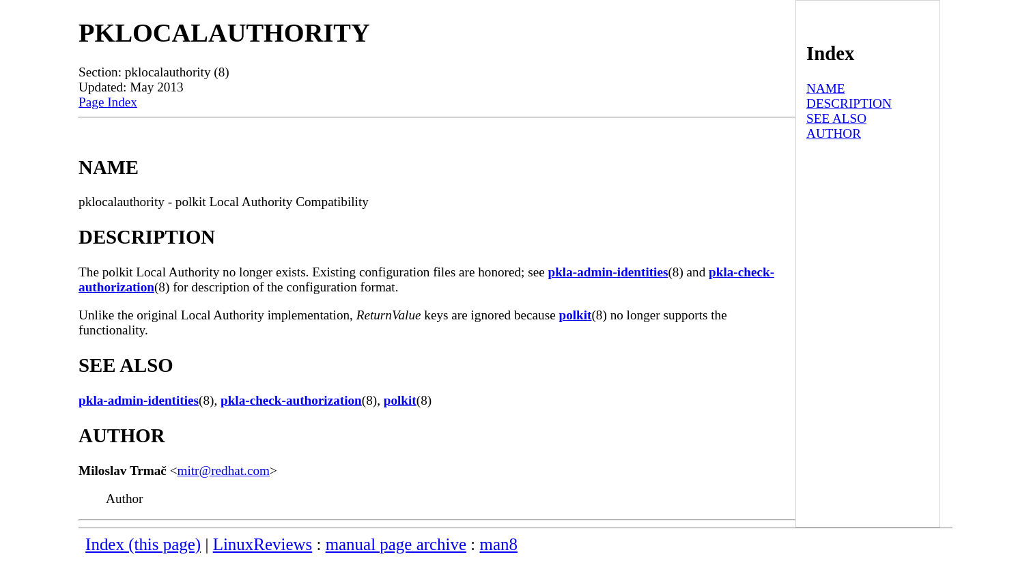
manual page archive (396, 544)
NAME (825, 88)
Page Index (108, 102)
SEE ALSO (836, 118)
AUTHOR (833, 133)
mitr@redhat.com (224, 470)
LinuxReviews (263, 544)
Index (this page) (143, 544)
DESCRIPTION (849, 103)
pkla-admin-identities (608, 272)
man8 (499, 544)
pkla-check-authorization (291, 400)
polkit (575, 315)
